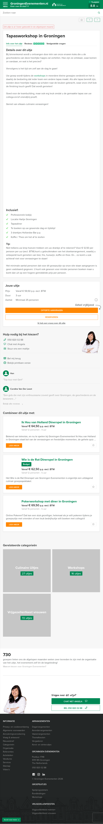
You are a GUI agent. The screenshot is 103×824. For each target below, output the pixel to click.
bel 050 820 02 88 (76, 708)
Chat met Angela (14, 344)
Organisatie (8, 748)
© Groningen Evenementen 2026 (47, 778)
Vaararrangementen (41, 734)
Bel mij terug (12, 358)
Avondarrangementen (42, 730)
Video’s (6, 769)
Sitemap (6, 766)
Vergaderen (37, 741)
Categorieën (8, 744)
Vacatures (7, 758)
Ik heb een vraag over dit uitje (51, 323)
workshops (39, 75)
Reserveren (51, 317)
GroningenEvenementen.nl (30, 5)
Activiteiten (8, 755)
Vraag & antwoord (11, 737)
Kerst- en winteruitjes (42, 744)
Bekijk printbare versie (17, 363)
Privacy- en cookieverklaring (16, 726)
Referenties (8, 751)
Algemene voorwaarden (14, 730)
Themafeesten (38, 737)
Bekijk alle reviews (13, 404)
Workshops (37, 797)
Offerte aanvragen (52, 310)
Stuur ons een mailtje (16, 349)
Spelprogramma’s (40, 790)
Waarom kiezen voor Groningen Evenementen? (24, 666)
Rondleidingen (38, 793)
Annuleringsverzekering (14, 734)
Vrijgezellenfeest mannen (43, 809)
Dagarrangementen (41, 726)
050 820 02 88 (15, 339)
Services (7, 762)
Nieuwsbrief (8, 741)
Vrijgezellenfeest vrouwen (44, 813)
